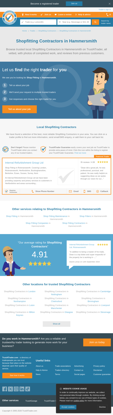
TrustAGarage (31, 401)
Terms (57, 374)
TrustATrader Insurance (54, 401)
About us (39, 366)
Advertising (79, 366)
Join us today (97, 342)
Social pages (79, 374)
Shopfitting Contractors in (20, 291)
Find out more (80, 153)
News (38, 374)
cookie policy (79, 401)
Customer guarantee (102, 374)
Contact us (78, 370)
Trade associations (63, 366)
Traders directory (62, 370)
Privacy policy (99, 366)
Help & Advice (42, 370)
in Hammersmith (19, 216)
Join (74, 3)
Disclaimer (97, 370)
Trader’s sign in (105, 9)
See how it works (17, 375)
